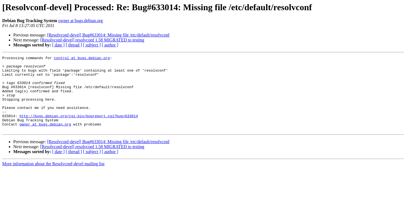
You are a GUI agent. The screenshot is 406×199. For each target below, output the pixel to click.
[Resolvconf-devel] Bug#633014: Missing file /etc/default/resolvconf (108, 35)
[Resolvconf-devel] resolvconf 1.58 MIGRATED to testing (92, 40)
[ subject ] (92, 45)
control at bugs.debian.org (82, 58)
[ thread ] (74, 45)
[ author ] (110, 45)
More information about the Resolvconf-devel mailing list (53, 178)
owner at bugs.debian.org (80, 20)
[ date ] (58, 45)
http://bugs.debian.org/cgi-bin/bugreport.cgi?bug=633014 (78, 128)
